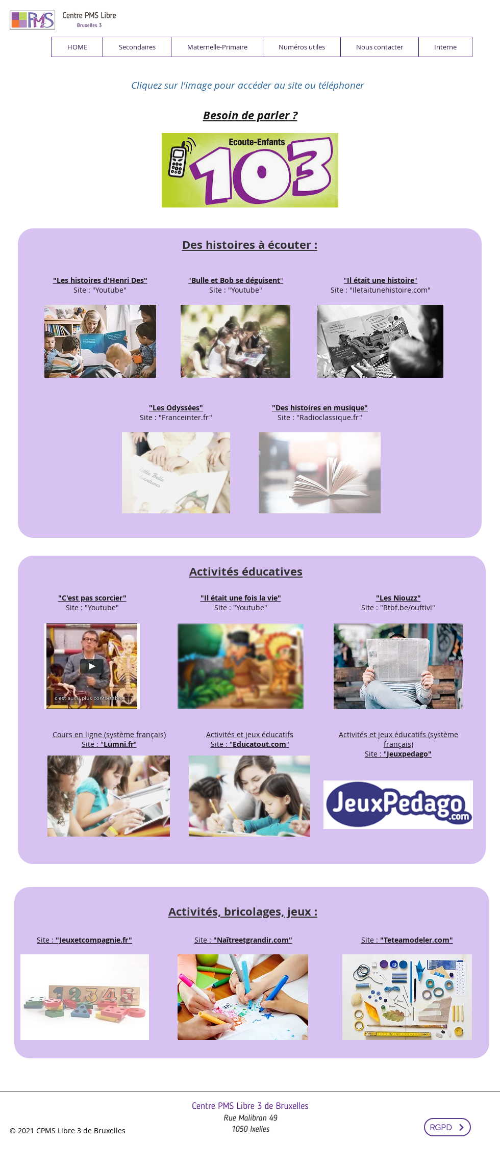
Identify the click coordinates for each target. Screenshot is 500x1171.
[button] (137, 47)
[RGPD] (447, 1127)
